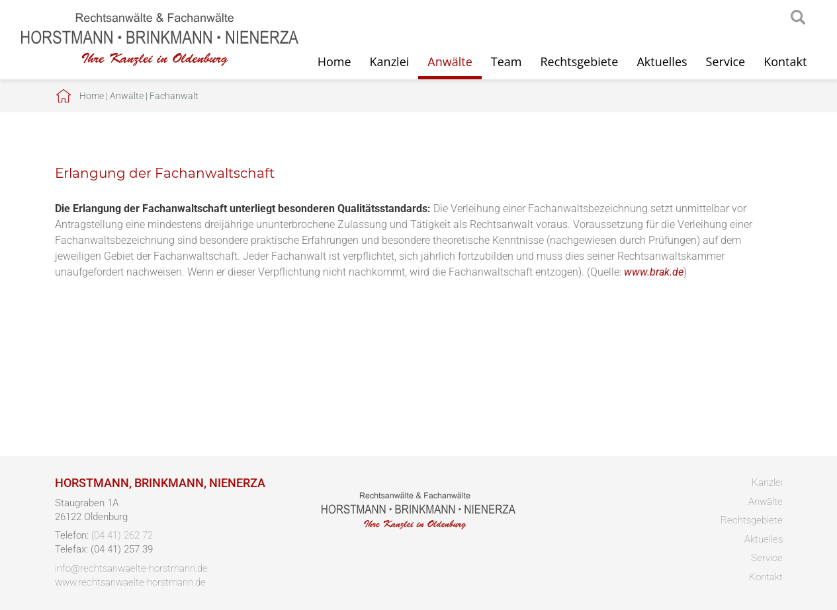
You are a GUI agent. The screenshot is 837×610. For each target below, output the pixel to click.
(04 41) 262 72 (122, 535)
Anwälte (449, 61)
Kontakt (785, 61)
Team (506, 61)
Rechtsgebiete (579, 61)
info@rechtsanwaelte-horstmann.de (131, 568)
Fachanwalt (174, 96)
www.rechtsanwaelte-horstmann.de (130, 582)
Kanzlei (390, 61)
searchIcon (798, 18)
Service (726, 61)
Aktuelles (662, 61)
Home (334, 61)
